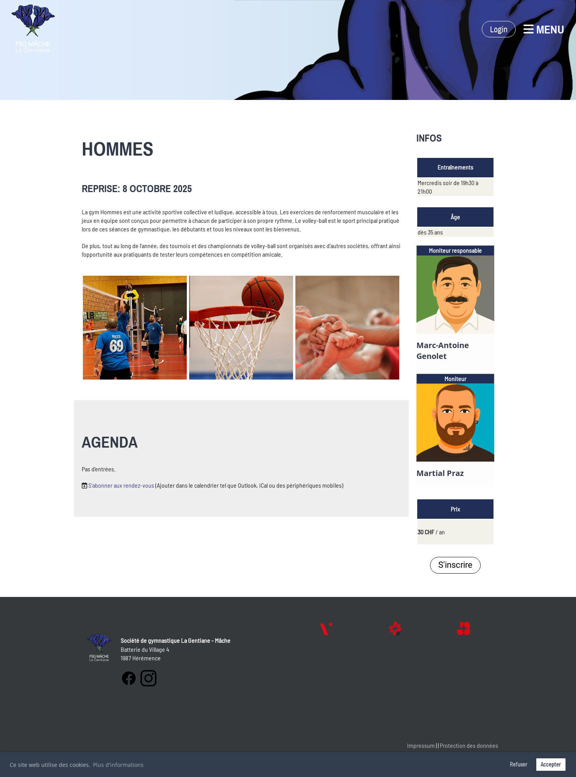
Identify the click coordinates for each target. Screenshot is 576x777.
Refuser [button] (518, 764)
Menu (543, 29)
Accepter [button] (551, 764)
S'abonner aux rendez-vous (121, 485)
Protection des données (469, 745)
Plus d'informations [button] (118, 764)
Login (499, 29)
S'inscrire (455, 565)
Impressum (421, 745)
